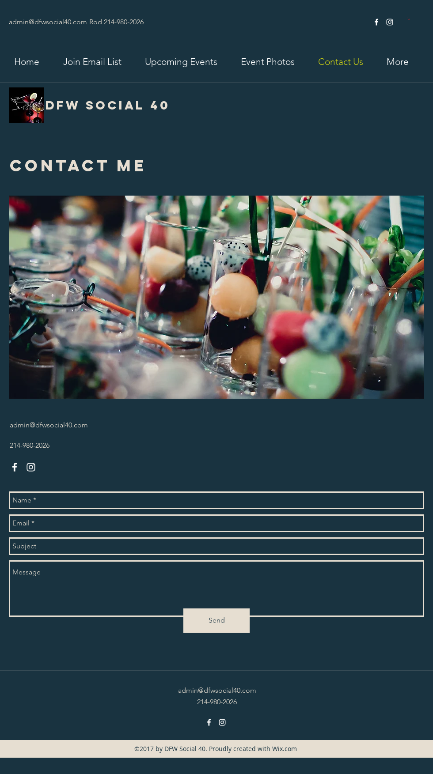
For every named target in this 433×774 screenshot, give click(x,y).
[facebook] (376, 22)
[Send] (216, 620)
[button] (92, 61)
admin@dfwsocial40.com (48, 22)
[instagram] (389, 22)
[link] (408, 19)
